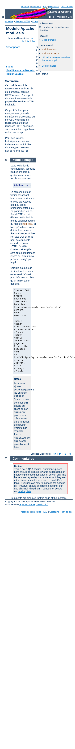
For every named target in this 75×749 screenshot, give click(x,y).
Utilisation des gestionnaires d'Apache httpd (56, 59)
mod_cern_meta (50, 53)
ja (28, 41)
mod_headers (49, 49)
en (32, 38)
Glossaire (54, 6)
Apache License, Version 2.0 (33, 504)
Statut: (10, 66)
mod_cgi (27, 224)
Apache (9, 21)
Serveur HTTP (22, 21)
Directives (36, 6)
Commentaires (49, 65)
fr (23, 41)
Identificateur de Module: (20, 70)
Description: (13, 47)
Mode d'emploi (49, 40)
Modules (25, 6)
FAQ (45, 6)
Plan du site (67, 6)
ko (33, 41)
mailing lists (24, 491)
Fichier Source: (15, 74)
